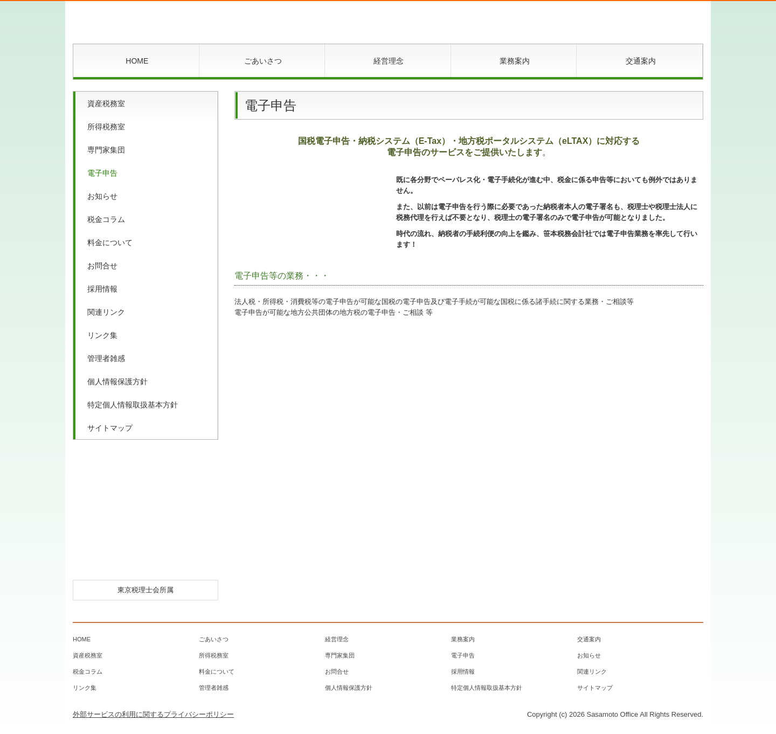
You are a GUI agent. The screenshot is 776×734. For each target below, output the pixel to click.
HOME (137, 61)
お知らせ (102, 196)
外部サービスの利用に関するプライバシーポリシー (153, 714)
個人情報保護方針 (117, 381)
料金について (110, 242)
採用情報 (102, 289)
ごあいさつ (263, 61)
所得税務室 (106, 126)
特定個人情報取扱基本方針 (132, 404)
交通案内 (641, 61)
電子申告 (102, 173)
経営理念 (388, 61)
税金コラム (106, 219)
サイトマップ (110, 428)
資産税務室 (106, 103)
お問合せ (102, 265)
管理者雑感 (106, 358)
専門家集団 (106, 150)
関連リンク (106, 312)
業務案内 (515, 61)
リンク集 (102, 335)
